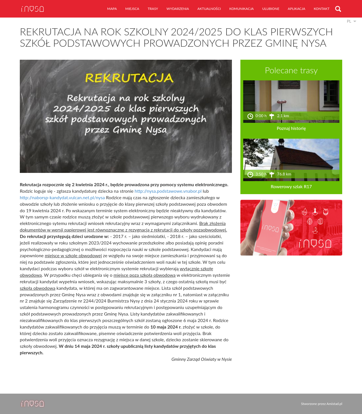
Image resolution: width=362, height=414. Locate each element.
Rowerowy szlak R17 (291, 186)
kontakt (321, 9)
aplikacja (296, 9)
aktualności (209, 9)
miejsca (132, 9)
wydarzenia (178, 9)
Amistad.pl (334, 404)
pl (349, 21)
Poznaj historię (291, 128)
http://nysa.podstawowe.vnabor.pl (168, 191)
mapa (112, 9)
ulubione (270, 9)
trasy (153, 9)
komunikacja (241, 9)
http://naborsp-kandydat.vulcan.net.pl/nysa (62, 197)
